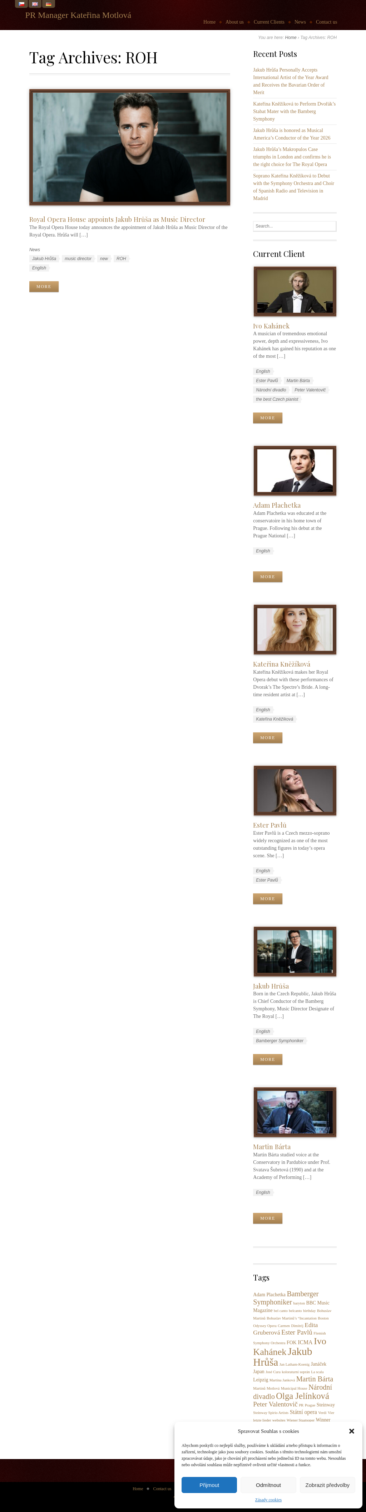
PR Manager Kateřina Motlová (78, 15)
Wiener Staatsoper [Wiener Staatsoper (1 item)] (301, 1420)
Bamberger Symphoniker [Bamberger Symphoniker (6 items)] (285, 1298)
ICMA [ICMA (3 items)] (305, 1342)
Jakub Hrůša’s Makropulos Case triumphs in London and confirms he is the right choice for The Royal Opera (292, 157)
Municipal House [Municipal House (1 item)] (294, 1388)
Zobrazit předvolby (328, 1485)
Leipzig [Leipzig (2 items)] (260, 1379)
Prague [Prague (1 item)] (310, 1405)
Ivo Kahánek (271, 325)
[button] (351, 1431)
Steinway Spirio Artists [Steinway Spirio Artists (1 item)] (270, 1413)
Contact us (326, 22)
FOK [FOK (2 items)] (292, 1342)
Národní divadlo (271, 389)
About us (235, 22)
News (300, 22)
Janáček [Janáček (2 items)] (319, 1364)
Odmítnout (268, 1485)
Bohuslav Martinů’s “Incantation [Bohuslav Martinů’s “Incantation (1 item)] (292, 1318)
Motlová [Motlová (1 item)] (273, 1388)
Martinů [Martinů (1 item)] (259, 1388)
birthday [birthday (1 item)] (309, 1311)
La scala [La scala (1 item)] (317, 1372)
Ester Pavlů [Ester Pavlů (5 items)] (296, 1332)
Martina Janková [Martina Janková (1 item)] (282, 1380)
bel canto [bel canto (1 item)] (281, 1311)
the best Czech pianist (277, 399)
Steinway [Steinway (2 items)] (326, 1405)
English (39, 267)
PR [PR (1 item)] (301, 1405)
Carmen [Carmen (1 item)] (284, 1326)
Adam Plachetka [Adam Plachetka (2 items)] (269, 1294)
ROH (121, 258)
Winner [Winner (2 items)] (323, 1420)
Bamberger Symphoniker (279, 1040)
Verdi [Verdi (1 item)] (322, 1413)
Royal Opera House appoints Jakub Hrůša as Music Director (117, 219)
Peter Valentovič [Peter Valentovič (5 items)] (275, 1404)
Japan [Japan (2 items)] (258, 1371)
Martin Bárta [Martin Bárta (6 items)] (314, 1379)
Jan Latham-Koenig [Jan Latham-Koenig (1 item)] (295, 1364)
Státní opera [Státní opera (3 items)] (303, 1412)
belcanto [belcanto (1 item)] (295, 1311)
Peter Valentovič (310, 389)
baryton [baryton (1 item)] (299, 1303)
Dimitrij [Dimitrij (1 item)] (297, 1326)
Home (209, 22)
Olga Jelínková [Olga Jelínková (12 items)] (302, 1396)
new (104, 258)
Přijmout (209, 1485)
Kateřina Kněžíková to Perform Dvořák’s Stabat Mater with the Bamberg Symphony (294, 111)
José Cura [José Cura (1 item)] (273, 1372)
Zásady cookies (268, 1499)
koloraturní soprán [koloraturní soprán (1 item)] (296, 1372)
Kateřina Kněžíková (281, 663)
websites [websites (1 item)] (279, 1420)
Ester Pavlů (267, 380)
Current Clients (269, 22)
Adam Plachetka (277, 505)
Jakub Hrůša (44, 258)
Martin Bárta (298, 380)
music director (78, 258)
